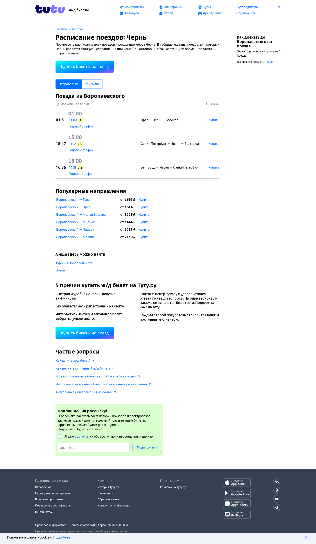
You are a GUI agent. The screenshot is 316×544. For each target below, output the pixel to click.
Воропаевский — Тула (73, 200)
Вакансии (104, 493)
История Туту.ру (108, 487)
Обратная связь (108, 499)
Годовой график (81, 126)
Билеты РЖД (43, 511)
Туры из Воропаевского (74, 263)
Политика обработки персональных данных (99, 525)
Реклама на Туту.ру (173, 487)
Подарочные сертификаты (53, 505)
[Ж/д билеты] (79, 10)
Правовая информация (50, 525)
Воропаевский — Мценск (75, 222)
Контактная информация (114, 505)
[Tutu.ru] (50, 10)
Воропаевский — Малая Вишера (81, 215)
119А (72, 144)
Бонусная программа (49, 499)
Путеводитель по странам (52, 493)
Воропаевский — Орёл (73, 207)
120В (72, 168)
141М (73, 120)
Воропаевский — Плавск (75, 230)
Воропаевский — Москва (75, 237)
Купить (144, 200)
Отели (60, 270)
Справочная (43, 487)
